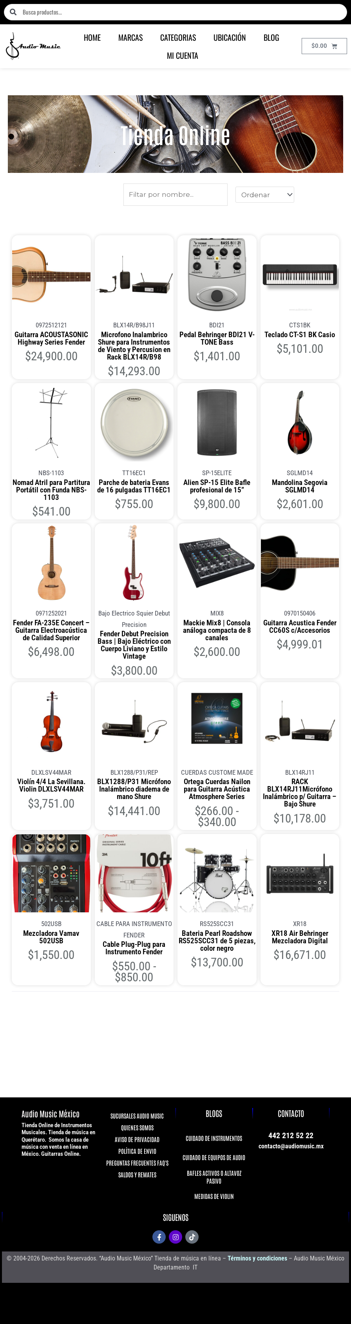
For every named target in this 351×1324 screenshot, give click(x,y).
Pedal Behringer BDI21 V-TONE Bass (217, 338)
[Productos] (175, 194)
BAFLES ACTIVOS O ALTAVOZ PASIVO (214, 1176)
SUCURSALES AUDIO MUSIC (137, 1115)
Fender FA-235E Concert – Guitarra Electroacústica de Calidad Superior (51, 630)
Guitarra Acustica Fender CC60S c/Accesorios (300, 626)
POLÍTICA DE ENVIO (137, 1151)
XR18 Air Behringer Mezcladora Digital (299, 936)
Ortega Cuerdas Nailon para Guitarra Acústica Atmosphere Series (217, 789)
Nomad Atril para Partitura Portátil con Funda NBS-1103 (51, 489)
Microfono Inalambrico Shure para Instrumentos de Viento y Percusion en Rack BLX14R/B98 (134, 345)
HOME (92, 37)
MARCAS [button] (130, 37)
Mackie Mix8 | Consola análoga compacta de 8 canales (217, 630)
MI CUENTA (182, 55)
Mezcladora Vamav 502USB (51, 936)
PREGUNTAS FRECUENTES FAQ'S (137, 1162)
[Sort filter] (264, 194)
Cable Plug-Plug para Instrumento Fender (134, 947)
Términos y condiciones (257, 1258)
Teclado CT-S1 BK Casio (299, 334)
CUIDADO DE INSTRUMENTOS (214, 1138)
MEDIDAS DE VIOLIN (214, 1196)
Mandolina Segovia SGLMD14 (299, 486)
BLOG (271, 37)
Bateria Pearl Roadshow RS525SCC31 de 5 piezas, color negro (217, 940)
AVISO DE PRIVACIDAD (137, 1139)
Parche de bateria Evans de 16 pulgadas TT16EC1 (134, 486)
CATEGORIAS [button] (178, 37)
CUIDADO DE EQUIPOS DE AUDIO (214, 1157)
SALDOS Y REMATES (137, 1174)
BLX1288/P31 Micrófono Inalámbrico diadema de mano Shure (134, 789)
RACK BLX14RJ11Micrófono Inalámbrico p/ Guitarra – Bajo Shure (300, 792)
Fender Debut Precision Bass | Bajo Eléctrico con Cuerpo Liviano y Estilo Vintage (134, 644)
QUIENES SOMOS (137, 1127)
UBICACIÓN (229, 37)
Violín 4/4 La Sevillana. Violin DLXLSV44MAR (51, 785)
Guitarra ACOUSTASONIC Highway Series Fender (51, 338)
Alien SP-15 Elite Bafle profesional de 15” (216, 486)
